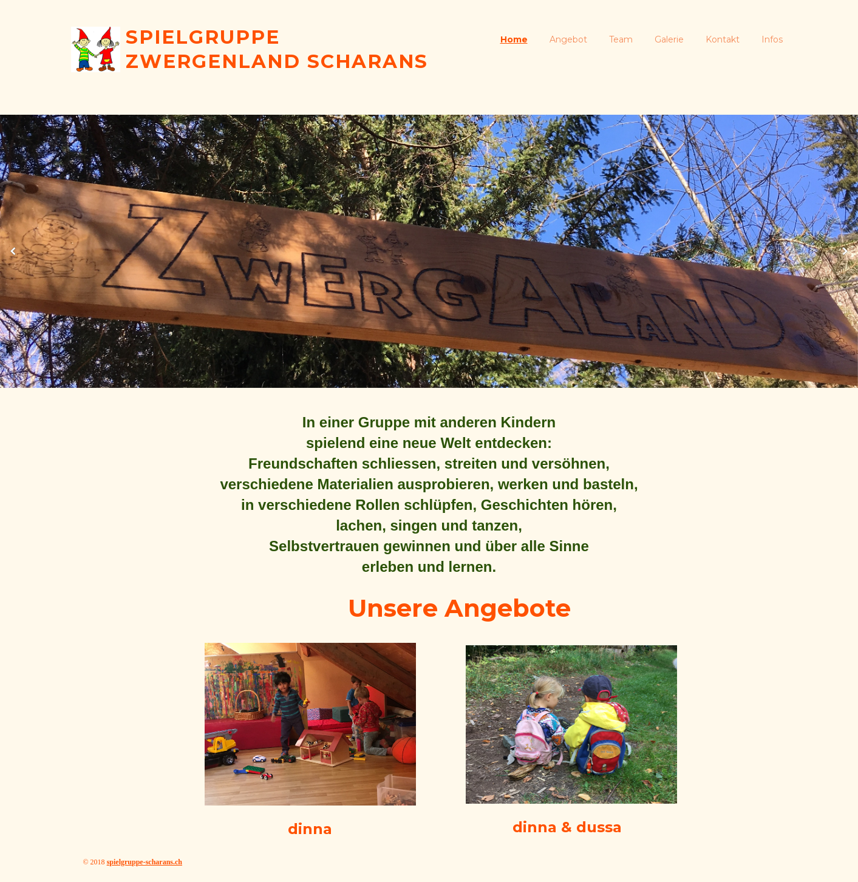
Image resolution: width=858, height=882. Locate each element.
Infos (772, 39)
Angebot (568, 39)
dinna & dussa (567, 827)
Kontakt (723, 39)
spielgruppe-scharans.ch (144, 862)
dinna (310, 829)
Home (514, 39)
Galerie (669, 39)
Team (621, 39)
